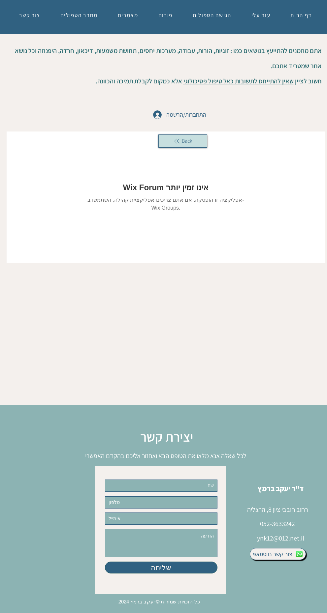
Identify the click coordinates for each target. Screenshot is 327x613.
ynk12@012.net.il (280, 538)
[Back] (182, 141)
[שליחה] (161, 567)
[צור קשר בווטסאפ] (278, 554)
